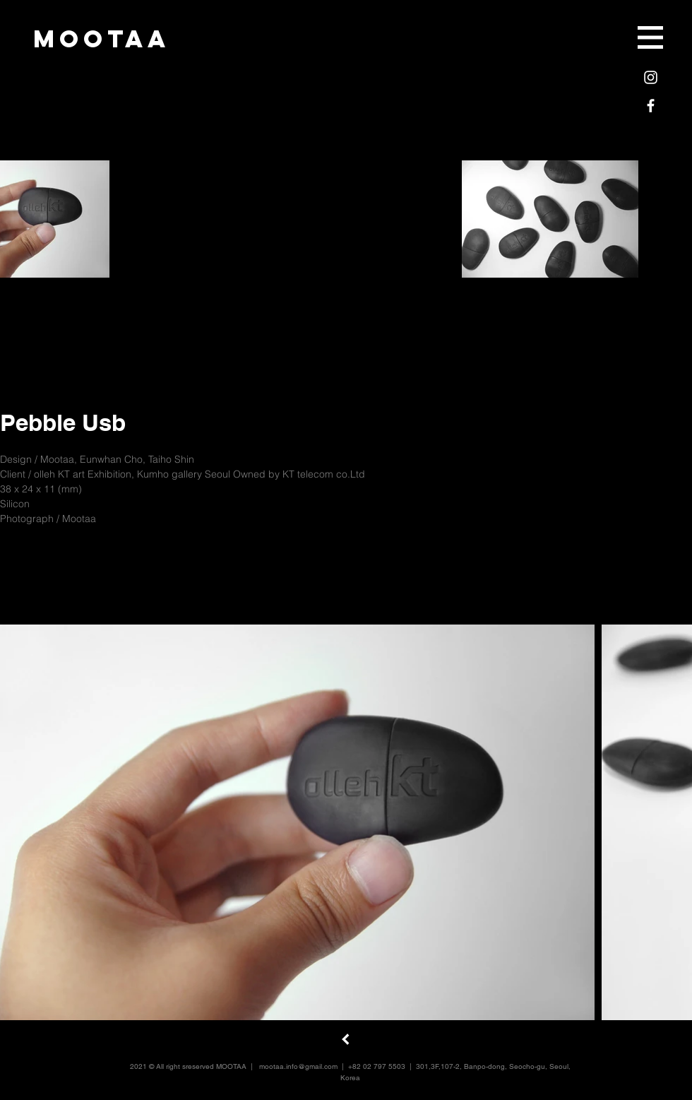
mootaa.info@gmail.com (298, 1066)
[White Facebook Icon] (651, 105)
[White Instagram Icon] (651, 77)
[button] (650, 37)
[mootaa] (101, 38)
